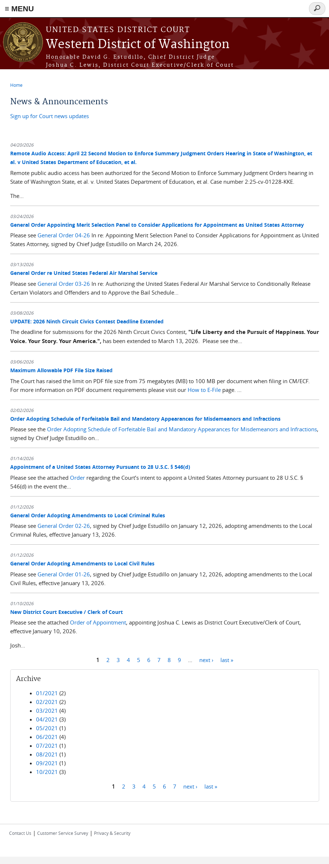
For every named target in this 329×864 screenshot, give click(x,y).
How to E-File (204, 389)
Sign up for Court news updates (49, 116)
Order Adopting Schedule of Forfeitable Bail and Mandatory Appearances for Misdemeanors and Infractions (145, 418)
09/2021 (47, 763)
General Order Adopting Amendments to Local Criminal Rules (87, 515)
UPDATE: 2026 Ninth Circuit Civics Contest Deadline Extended (87, 321)
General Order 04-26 (64, 235)
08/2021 (47, 754)
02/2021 (47, 701)
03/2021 (47, 710)
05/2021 (47, 728)
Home (16, 85)
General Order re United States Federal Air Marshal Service (83, 272)
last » (226, 659)
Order (77, 477)
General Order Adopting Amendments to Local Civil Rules (82, 563)
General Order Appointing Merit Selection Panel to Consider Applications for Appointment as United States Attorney (157, 224)
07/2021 (47, 745)
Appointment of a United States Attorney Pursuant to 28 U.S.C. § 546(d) (100, 466)
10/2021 (47, 771)
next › (206, 659)
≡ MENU (19, 8)
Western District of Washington (138, 44)
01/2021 (47, 693)
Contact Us (20, 833)
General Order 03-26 (64, 283)
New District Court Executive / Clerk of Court (66, 611)
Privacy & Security (112, 833)
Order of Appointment (98, 622)
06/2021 (47, 736)
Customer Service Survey (62, 833)
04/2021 (47, 719)
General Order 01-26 (64, 574)
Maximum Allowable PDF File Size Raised (61, 370)
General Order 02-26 (64, 525)
